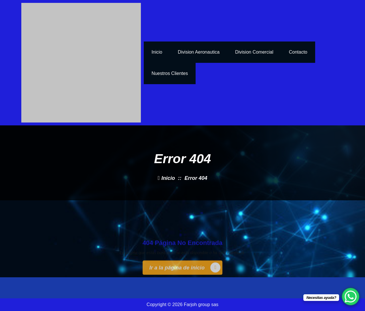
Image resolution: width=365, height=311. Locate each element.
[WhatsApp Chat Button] (350, 296)
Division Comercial (254, 52)
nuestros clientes (170, 73)
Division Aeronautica (199, 52)
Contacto (298, 52)
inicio (157, 52)
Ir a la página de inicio (185, 278)
